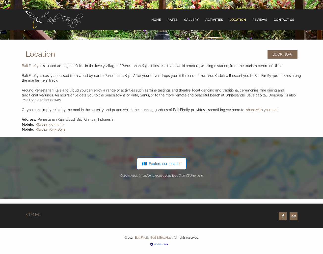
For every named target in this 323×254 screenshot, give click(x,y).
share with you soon (262, 110)
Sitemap (33, 215)
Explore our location (161, 163)
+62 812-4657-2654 (50, 129)
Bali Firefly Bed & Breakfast (153, 237)
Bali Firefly (30, 66)
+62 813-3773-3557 (49, 124)
